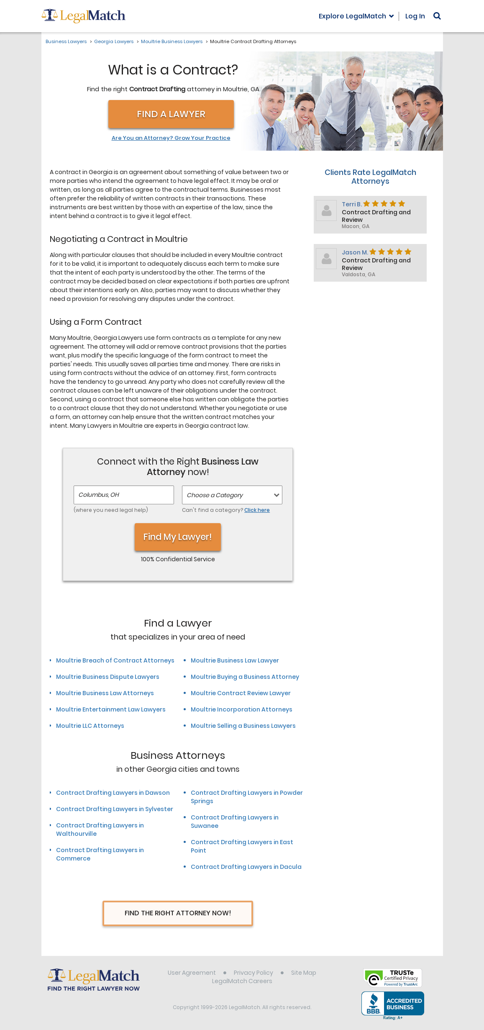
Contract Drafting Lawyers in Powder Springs (247, 797)
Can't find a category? (226, 510)
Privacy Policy (253, 972)
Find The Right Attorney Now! (178, 913)
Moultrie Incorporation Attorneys (241, 709)
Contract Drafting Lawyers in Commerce (100, 854)
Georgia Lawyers (113, 41)
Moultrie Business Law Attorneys (105, 693)
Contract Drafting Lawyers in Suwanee (235, 821)
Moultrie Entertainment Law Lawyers (111, 709)
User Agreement (192, 972)
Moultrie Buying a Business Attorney (245, 677)
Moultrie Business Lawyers (171, 41)
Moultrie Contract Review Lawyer (241, 693)
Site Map (303, 972)
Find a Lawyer (171, 114)
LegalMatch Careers (242, 981)
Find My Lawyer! (177, 537)
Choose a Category (215, 495)
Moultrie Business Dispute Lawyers (107, 677)
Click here (257, 510)
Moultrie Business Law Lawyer (235, 660)
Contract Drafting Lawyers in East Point (242, 846)
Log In (415, 16)
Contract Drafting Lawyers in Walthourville (100, 829)
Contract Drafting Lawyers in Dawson (113, 793)
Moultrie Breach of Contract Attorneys (115, 660)
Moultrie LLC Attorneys (90, 726)
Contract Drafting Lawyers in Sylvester (114, 809)
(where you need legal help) (111, 510)
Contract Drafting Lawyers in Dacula (246, 867)
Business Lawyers (66, 41)
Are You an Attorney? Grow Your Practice (171, 138)
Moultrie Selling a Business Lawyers (243, 726)
